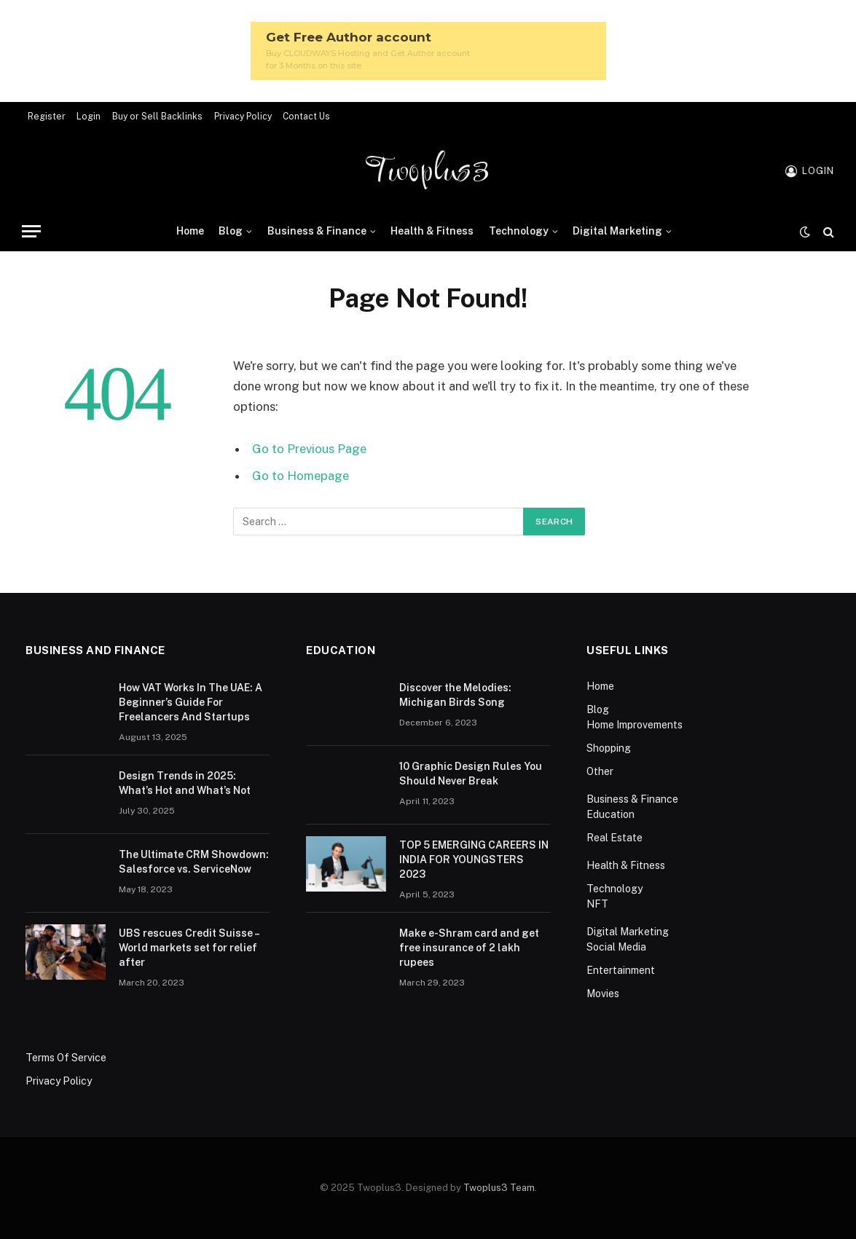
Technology (519, 231)
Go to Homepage (300, 475)
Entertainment (620, 970)
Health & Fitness (432, 231)
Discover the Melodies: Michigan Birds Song (455, 695)
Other (599, 771)
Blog (231, 231)
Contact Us (306, 116)
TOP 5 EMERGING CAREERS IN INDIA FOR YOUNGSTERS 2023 (474, 859)
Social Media (616, 947)
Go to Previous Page (309, 448)
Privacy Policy (243, 116)
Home (190, 231)
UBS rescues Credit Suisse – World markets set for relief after (189, 947)
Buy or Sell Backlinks (157, 116)
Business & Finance (316, 231)
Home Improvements (634, 725)
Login (88, 116)
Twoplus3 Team (499, 1187)
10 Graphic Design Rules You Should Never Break (470, 773)
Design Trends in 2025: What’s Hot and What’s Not (186, 783)
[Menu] (31, 231)
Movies (602, 993)
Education (610, 814)
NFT (597, 904)
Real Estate (614, 837)
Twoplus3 (428, 171)
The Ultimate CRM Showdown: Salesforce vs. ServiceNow (194, 862)
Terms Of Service (65, 1057)
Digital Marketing (617, 231)
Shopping (608, 748)
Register (47, 116)
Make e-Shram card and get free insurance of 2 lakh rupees (469, 947)
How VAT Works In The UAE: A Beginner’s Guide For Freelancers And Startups (190, 702)
